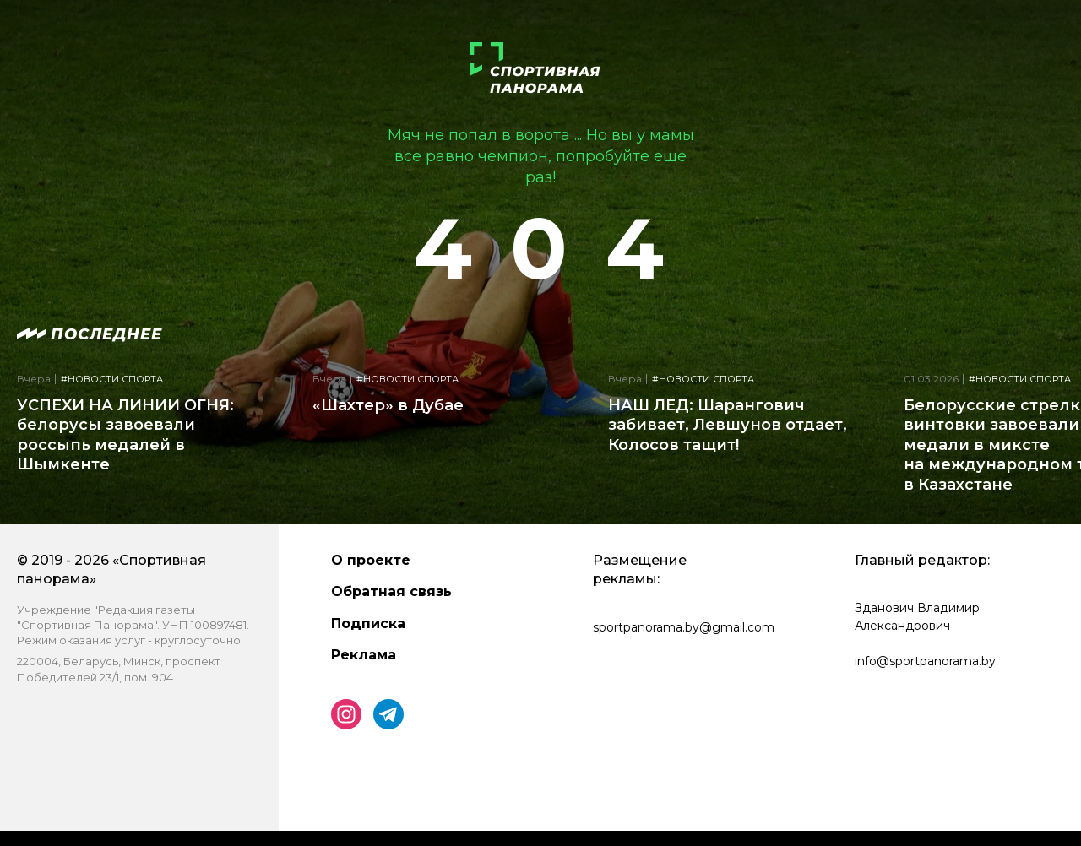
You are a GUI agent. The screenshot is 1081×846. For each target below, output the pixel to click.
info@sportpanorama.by (925, 661)
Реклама (363, 655)
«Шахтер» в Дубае (388, 405)
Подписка (368, 624)
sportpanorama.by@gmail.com (683, 627)
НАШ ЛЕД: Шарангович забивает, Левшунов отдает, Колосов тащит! (727, 425)
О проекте (370, 560)
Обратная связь (391, 591)
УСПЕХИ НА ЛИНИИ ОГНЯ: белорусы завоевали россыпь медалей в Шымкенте (125, 435)
